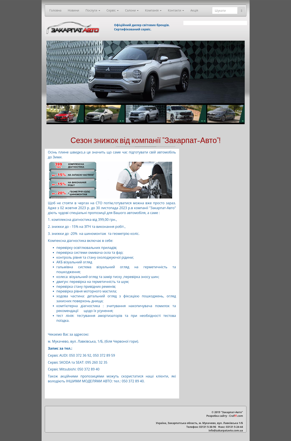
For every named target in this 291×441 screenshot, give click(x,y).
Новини (73, 10)
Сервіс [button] (113, 10)
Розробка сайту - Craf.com (224, 416)
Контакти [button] (176, 10)
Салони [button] (132, 10)
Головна (55, 10)
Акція (194, 10)
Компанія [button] (153, 10)
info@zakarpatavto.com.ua (226, 430)
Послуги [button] (93, 10)
